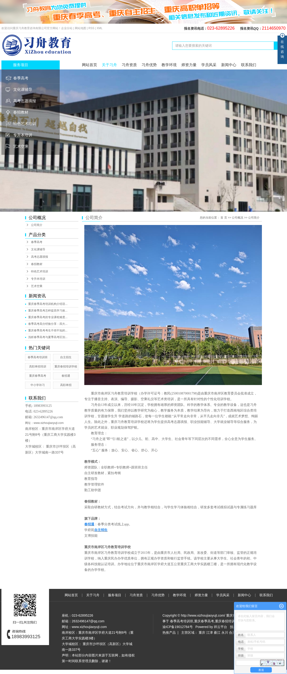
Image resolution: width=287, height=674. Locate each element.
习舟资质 (129, 65)
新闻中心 (228, 65)
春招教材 (20, 112)
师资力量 (189, 65)
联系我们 (248, 65)
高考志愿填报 (24, 101)
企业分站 (66, 28)
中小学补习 (38, 385)
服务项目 (115, 595)
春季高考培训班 (38, 357)
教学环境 (169, 65)
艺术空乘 (20, 146)
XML (100, 28)
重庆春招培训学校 (65, 366)
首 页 (223, 217)
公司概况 (237, 217)
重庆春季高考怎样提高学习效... (47, 310)
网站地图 (81, 28)
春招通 (66, 375)
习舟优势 (149, 65)
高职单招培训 (37, 366)
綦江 (217, 632)
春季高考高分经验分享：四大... (47, 324)
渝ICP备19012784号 (177, 627)
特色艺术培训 (24, 124)
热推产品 (169, 632)
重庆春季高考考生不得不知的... (47, 330)
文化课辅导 (22, 89)
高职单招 (66, 385)
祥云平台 (220, 627)
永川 (224, 632)
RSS (91, 28)
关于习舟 (109, 65)
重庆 (202, 632)
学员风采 (208, 65)
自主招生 (66, 357)
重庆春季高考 (37, 375)
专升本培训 (22, 135)
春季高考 (20, 78)
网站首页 (89, 65)
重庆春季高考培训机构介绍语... (47, 304)
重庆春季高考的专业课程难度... (47, 317)
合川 (232, 632)
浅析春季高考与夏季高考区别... (47, 337)
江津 (209, 632)
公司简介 (36, 225)
